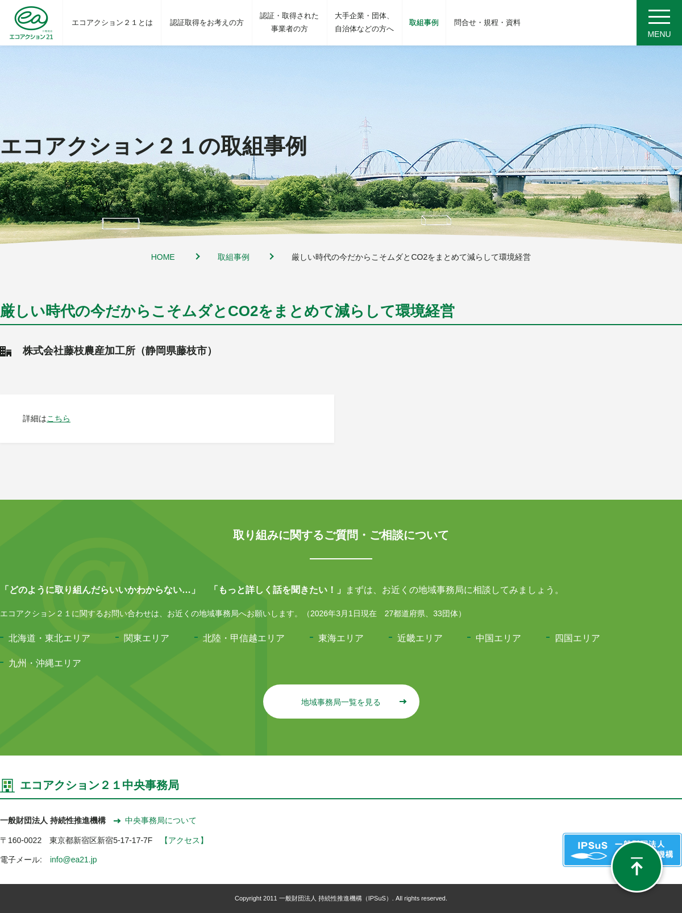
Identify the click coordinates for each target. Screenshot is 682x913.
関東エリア (146, 638)
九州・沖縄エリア (45, 663)
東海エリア (341, 638)
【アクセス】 (184, 840)
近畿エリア (420, 638)
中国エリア (498, 638)
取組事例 (233, 257)
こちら (58, 418)
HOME (163, 257)
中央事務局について (155, 820)
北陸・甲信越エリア (244, 638)
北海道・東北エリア (49, 638)
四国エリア (577, 638)
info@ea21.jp (73, 859)
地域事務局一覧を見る (353, 702)
